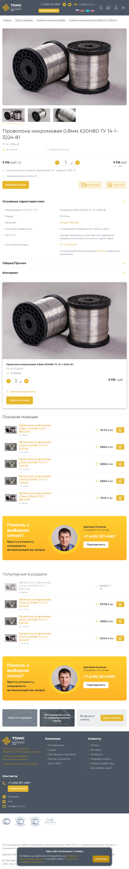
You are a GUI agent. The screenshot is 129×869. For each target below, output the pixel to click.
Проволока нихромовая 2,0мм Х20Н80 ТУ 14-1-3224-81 (35, 603)
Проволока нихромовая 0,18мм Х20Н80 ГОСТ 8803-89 (35, 428)
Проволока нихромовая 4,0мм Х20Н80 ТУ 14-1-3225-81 (35, 620)
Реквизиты (96, 754)
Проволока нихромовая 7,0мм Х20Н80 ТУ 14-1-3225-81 (35, 479)
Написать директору (102, 763)
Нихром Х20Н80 (69, 222)
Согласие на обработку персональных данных (15, 758)
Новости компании (19, 717)
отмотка (101, 251)
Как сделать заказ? (101, 768)
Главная (7, 20)
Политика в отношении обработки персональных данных (21, 750)
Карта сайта (54, 763)
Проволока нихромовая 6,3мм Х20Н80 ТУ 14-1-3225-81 (35, 462)
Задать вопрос (112, 717)
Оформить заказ (16, 184)
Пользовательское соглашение (20, 763)
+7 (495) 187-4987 (50, 4)
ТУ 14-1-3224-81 (68, 244)
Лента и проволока (24, 20)
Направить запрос (100, 759)
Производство (56, 745)
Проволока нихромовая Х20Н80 (51, 20)
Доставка (95, 749)
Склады (52, 749)
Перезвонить (96, 544)
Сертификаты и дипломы (62, 754)
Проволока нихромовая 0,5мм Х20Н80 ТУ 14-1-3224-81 (35, 637)
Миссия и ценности (59, 759)
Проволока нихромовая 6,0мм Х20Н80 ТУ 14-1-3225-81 (35, 445)
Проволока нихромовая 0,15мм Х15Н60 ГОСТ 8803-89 (35, 496)
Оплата (94, 745)
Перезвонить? (49, 10)
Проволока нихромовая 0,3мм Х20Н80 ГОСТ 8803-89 (35, 586)
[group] (64, 66)
